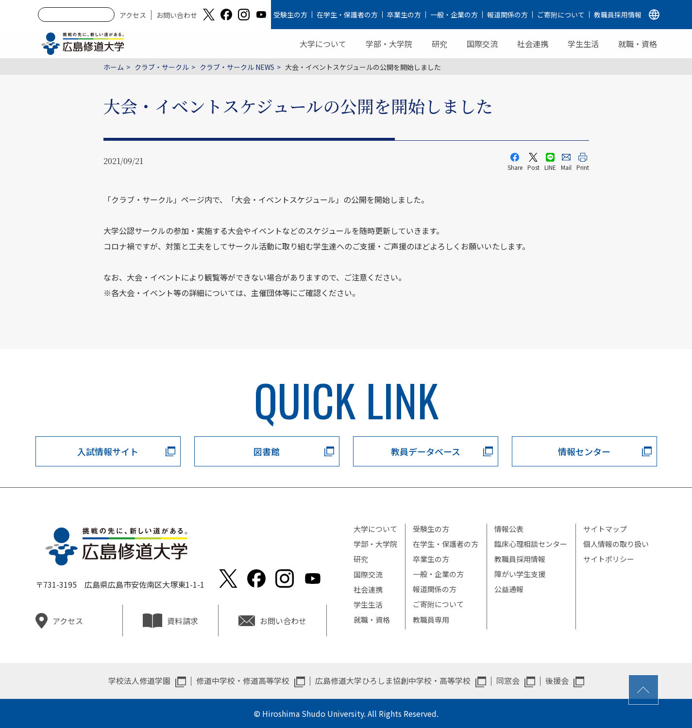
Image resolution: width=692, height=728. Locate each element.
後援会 (557, 680)
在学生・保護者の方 (347, 14)
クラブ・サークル (162, 67)
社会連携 (532, 44)
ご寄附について (561, 14)
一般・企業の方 (454, 14)
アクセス (132, 15)
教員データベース (425, 451)
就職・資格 (637, 44)
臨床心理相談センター (530, 544)
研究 (439, 44)
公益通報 (508, 589)
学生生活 (583, 44)
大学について (323, 44)
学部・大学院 (389, 44)
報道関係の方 (507, 14)
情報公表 (508, 529)
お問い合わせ (176, 15)
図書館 (266, 451)
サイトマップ (605, 529)
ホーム (113, 67)
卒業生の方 (404, 14)
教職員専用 (431, 619)
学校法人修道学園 (139, 680)
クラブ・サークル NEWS (237, 67)
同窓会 (508, 680)
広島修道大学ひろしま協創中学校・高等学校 (393, 680)
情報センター (584, 451)
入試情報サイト (107, 451)
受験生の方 (290, 14)
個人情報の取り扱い (616, 544)
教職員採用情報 (617, 14)
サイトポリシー (608, 559)
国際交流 (482, 44)
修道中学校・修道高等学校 (242, 680)
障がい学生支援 (519, 574)
